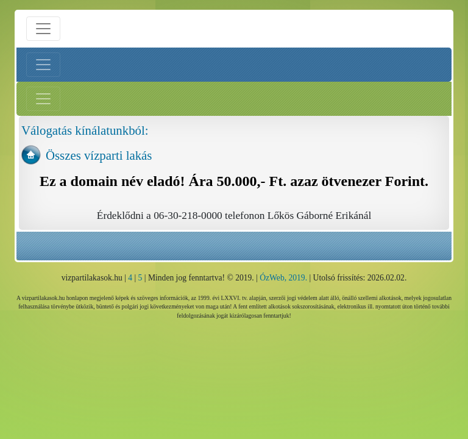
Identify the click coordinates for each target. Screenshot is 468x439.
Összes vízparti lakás (99, 155)
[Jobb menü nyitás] (43, 99)
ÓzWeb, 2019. (283, 277)
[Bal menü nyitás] (43, 64)
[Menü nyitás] (43, 28)
